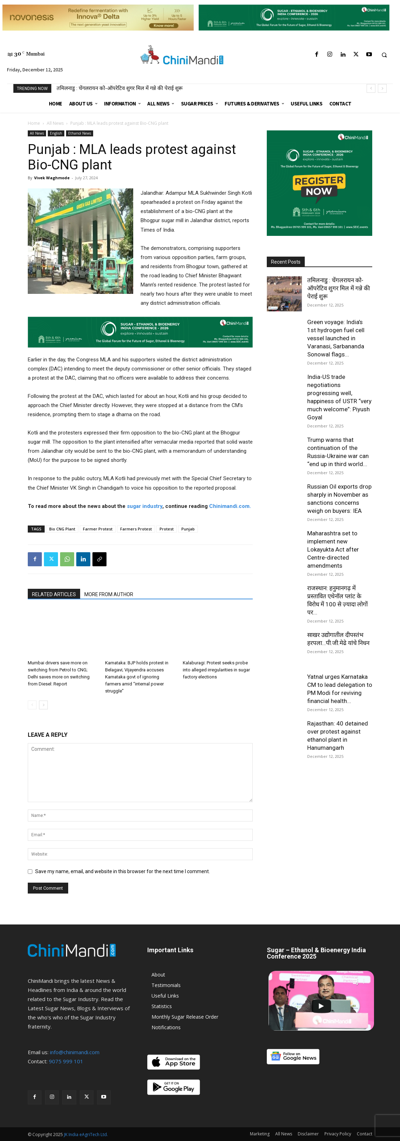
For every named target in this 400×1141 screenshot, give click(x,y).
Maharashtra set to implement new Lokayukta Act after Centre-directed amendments (333, 549)
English (56, 133)
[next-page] (43, 705)
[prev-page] (32, 705)
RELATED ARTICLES (54, 594)
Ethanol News (79, 133)
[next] (382, 88)
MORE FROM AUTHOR (108, 594)
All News (55, 123)
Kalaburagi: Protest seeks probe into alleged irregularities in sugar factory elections (216, 669)
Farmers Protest (136, 528)
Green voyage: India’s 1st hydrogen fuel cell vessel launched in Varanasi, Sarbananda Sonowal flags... (335, 338)
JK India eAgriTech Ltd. (86, 1134)
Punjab (188, 528)
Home (34, 123)
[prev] (371, 88)
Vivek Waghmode (52, 177)
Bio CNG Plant (62, 528)
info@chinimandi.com (74, 1052)
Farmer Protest (97, 528)
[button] (384, 55)
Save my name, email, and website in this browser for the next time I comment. (122, 871)
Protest (167, 528)
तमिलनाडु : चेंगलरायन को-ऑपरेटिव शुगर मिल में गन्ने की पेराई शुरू (120, 88)
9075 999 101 (66, 1061)
